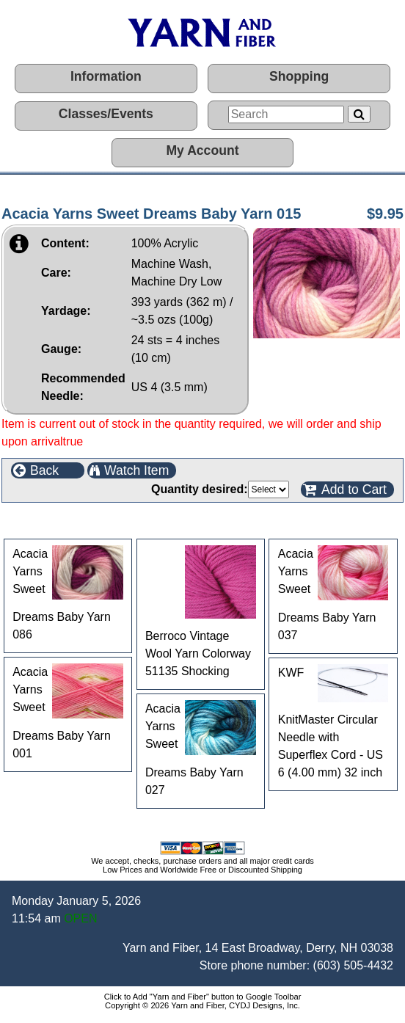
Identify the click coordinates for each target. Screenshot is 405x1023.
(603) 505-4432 (353, 965)
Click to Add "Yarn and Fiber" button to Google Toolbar (203, 996)
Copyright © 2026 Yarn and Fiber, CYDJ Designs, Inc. (202, 1005)
